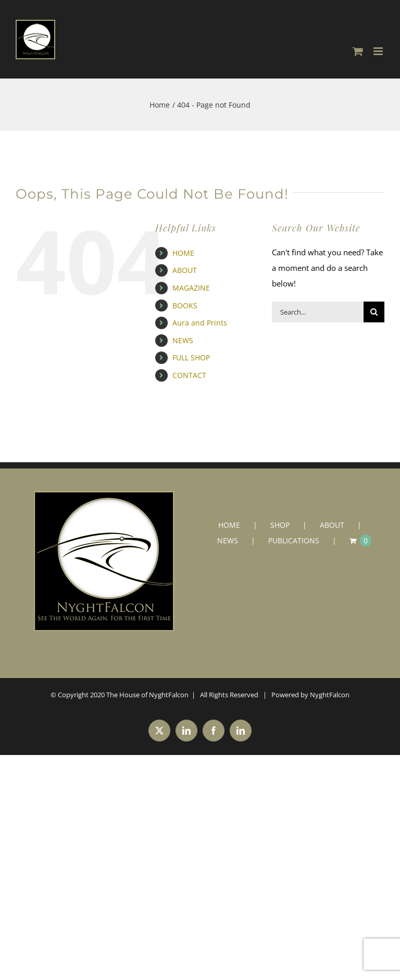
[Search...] (318, 312)
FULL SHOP (191, 357)
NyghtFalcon (329, 694)
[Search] (374, 312)
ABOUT (184, 270)
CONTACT (189, 375)
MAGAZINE (191, 288)
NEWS (182, 340)
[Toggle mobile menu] (378, 51)
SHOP (280, 525)
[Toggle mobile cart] (358, 51)
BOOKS (184, 305)
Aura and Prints (199, 323)
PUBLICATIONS (293, 540)
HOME (183, 253)
